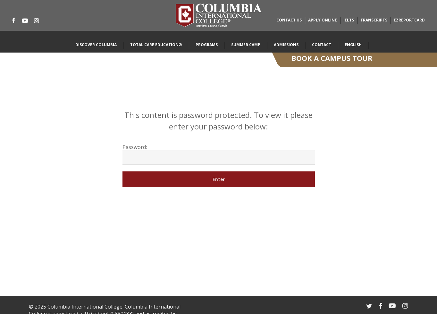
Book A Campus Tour (332, 58)
